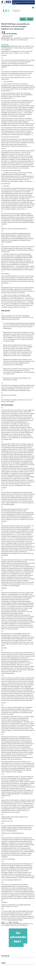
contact (3, 962)
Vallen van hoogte (7, 36)
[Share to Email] (2, 32)
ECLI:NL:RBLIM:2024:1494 (15, 920)
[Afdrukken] (4, 32)
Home (3, 922)
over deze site (5, 955)
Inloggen (30, 19)
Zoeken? (23, 19)
